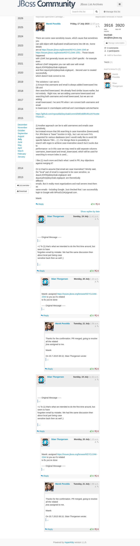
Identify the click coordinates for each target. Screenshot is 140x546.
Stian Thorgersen (55, 216)
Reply (40, 204)
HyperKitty (69, 542)
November (22, 127)
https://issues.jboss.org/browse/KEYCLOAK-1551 (58, 52)
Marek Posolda (53, 24)
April (20, 148)
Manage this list (112, 11)
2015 (20, 118)
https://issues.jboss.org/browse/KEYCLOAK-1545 (64, 50)
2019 (20, 81)
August (21, 136)
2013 (20, 177)
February (22, 154)
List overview (23, 185)
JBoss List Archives (60, 4)
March (20, 151)
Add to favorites (112, 55)
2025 (20, 27)
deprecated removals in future (108, 17)
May (20, 145)
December (22, 124)
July (20, 139)
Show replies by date (90, 211)
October (21, 130)
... (39, 240)
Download (22, 191)
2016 (20, 109)
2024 (20, 36)
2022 (20, 54)
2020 (20, 72)
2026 (20, 18)
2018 (20, 91)
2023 (20, 45)
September (23, 133)
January (21, 157)
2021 (20, 63)
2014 (20, 168)
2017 (20, 100)
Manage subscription (115, 43)
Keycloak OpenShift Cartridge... (50, 17)
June (20, 142)
